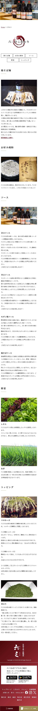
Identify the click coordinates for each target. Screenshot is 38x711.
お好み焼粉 (19, 56)
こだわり (16, 689)
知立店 (19, 697)
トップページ (7, 689)
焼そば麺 (7, 56)
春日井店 (27, 697)
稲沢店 (19, 700)
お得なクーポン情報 (28, 708)
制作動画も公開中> (7, 138)
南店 (9, 697)
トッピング (25, 60)
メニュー (24, 689)
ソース (31, 56)
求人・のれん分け (17, 693)
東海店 (34, 697)
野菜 (12, 60)
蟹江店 (3, 697)
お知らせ (6, 693)
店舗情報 (32, 689)
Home (3, 27)
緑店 (14, 697)
